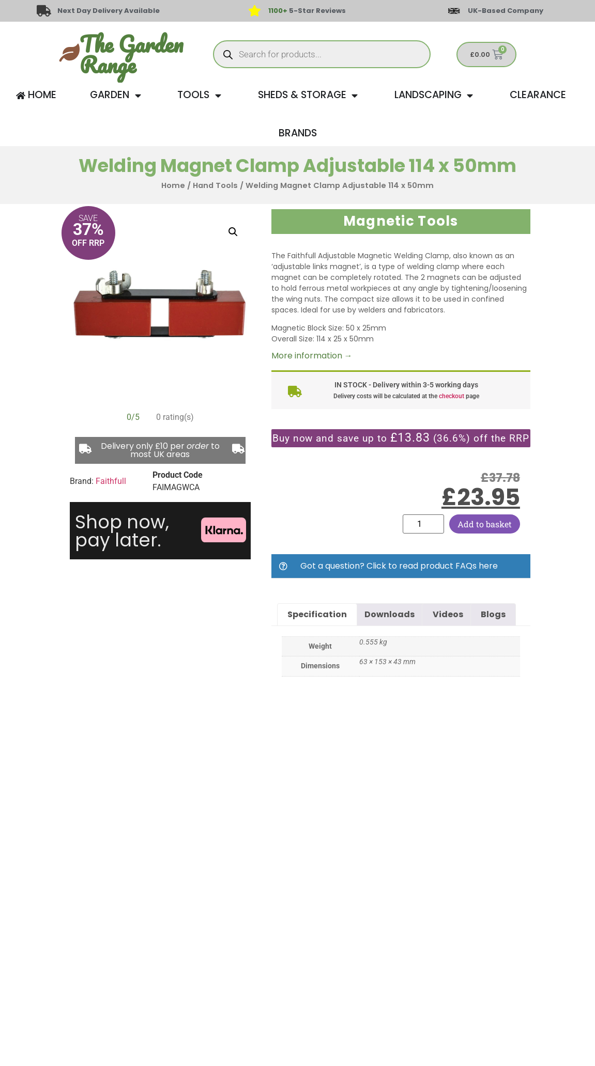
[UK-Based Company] (454, 11)
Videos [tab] (448, 614)
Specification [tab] (317, 614)
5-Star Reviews (307, 10)
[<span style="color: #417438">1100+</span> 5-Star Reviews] (255, 11)
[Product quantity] (423, 524)
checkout (451, 396)
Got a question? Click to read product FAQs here (399, 566)
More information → (312, 356)
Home (173, 185)
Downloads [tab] (389, 614)
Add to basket (484, 524)
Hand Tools (215, 185)
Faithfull (111, 481)
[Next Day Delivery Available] (44, 11)
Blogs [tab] (493, 614)
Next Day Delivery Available (109, 10)
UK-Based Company (505, 10)
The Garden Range (131, 54)
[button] (233, 232)
